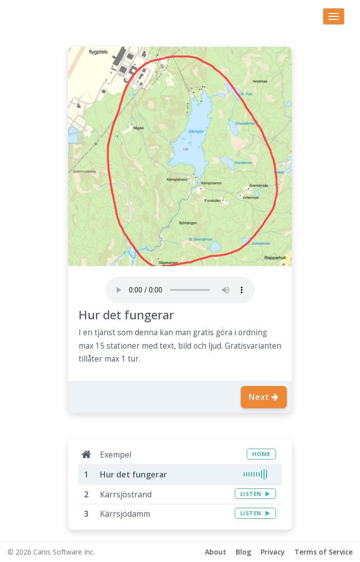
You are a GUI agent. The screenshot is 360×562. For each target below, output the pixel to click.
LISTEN (255, 493)
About (215, 552)
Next (264, 396)
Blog (243, 552)
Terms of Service (323, 552)
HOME (261, 454)
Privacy (273, 552)
